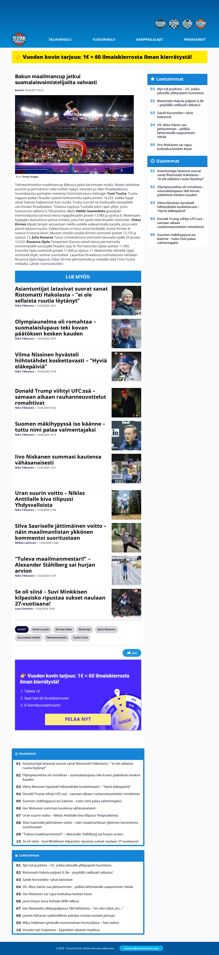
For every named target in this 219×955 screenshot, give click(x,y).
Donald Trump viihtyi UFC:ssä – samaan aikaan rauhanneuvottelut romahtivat (60, 396)
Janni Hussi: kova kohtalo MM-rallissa (51, 901)
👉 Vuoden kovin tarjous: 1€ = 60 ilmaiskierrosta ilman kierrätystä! (103, 56)
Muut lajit (85, 629)
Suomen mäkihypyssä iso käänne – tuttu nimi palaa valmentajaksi (60, 426)
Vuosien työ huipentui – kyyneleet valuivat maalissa (61, 930)
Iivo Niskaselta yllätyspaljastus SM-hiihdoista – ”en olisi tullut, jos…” (73, 908)
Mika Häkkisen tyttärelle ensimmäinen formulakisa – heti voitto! (71, 922)
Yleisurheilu (104, 39)
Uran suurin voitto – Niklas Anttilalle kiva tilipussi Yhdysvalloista (50, 498)
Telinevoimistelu (56, 637)
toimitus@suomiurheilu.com (141, 948)
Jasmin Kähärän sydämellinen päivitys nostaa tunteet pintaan (69, 915)
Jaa (132, 653)
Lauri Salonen (24, 608)
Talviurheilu (60, 39)
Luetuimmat (29, 855)
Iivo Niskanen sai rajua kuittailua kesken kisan (57, 894)
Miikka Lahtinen (25, 543)
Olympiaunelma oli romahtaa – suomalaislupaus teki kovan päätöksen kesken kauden (55, 327)
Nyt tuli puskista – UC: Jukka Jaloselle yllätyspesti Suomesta (67, 865)
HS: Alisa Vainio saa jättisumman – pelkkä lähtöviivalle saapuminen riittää (78, 887)
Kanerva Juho (41, 629)
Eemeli (19, 90)
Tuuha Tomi (80, 637)
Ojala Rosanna (106, 629)
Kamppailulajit (149, 39)
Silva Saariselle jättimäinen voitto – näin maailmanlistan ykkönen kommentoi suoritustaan (60, 531)
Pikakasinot (195, 39)
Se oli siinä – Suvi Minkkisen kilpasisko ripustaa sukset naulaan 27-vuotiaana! (60, 597)
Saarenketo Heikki (28, 637)
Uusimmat (27, 753)
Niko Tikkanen (24, 305)
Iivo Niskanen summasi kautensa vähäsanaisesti (58, 459)
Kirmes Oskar (64, 629)
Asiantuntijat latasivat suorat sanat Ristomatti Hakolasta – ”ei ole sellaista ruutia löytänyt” (61, 294)
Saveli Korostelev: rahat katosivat (48, 879)
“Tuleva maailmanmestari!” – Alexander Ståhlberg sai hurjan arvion (55, 564)
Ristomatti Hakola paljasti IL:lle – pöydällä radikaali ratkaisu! (68, 872)
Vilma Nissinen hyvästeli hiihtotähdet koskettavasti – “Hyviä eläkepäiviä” (61, 360)
